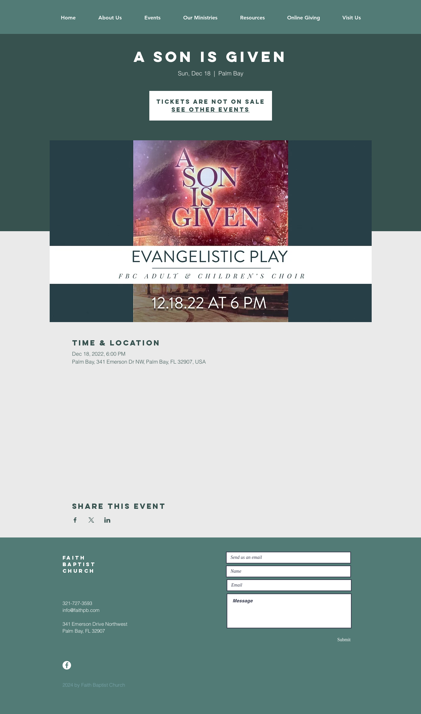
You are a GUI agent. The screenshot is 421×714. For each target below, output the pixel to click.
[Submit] (327, 639)
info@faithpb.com (81, 610)
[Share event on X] (91, 520)
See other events (210, 109)
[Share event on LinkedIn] (107, 520)
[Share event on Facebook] (75, 520)
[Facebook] (66, 665)
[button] (110, 18)
